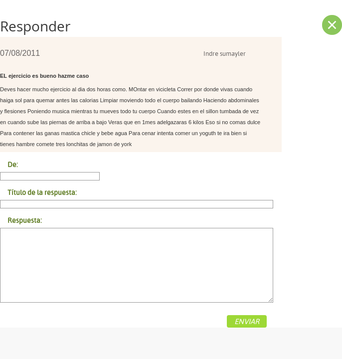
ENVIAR (246, 321)
